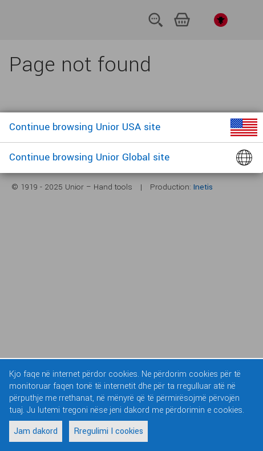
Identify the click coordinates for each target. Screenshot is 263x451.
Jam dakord (36, 431)
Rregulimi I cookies (108, 431)
